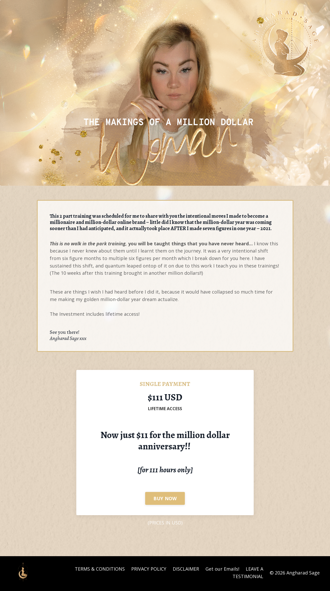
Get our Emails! (222, 571)
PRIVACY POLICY (148, 571)
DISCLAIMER (186, 571)
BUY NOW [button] (165, 500)
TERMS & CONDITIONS (100, 571)
